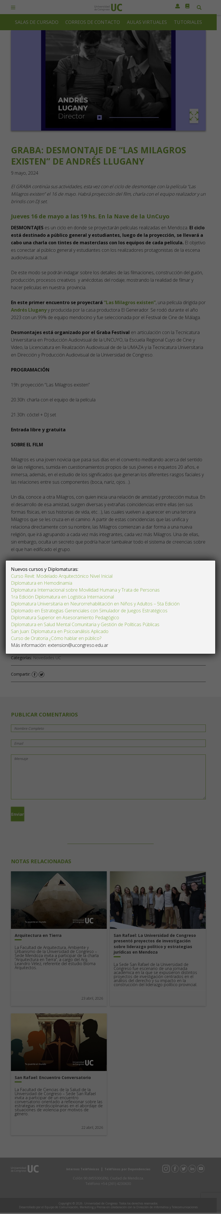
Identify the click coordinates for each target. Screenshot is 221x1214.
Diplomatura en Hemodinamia (41, 583)
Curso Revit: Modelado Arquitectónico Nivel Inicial (62, 576)
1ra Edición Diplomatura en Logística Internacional (63, 597)
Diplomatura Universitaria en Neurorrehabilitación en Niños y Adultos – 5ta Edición (95, 604)
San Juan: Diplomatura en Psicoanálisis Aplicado (59, 631)
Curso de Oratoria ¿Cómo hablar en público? (56, 638)
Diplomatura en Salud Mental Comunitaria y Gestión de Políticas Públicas (85, 624)
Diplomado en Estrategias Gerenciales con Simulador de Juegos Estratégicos (89, 610)
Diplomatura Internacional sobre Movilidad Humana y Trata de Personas (85, 590)
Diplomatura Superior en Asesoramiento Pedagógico (65, 617)
